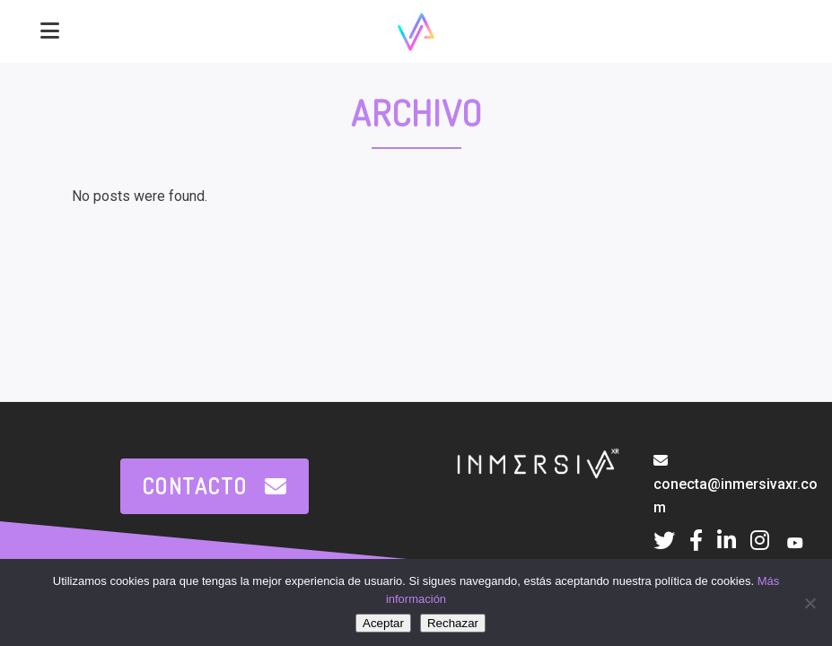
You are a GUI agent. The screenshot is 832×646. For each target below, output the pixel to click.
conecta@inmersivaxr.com (735, 484)
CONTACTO (215, 486)
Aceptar (383, 623)
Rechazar (452, 623)
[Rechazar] (810, 603)
